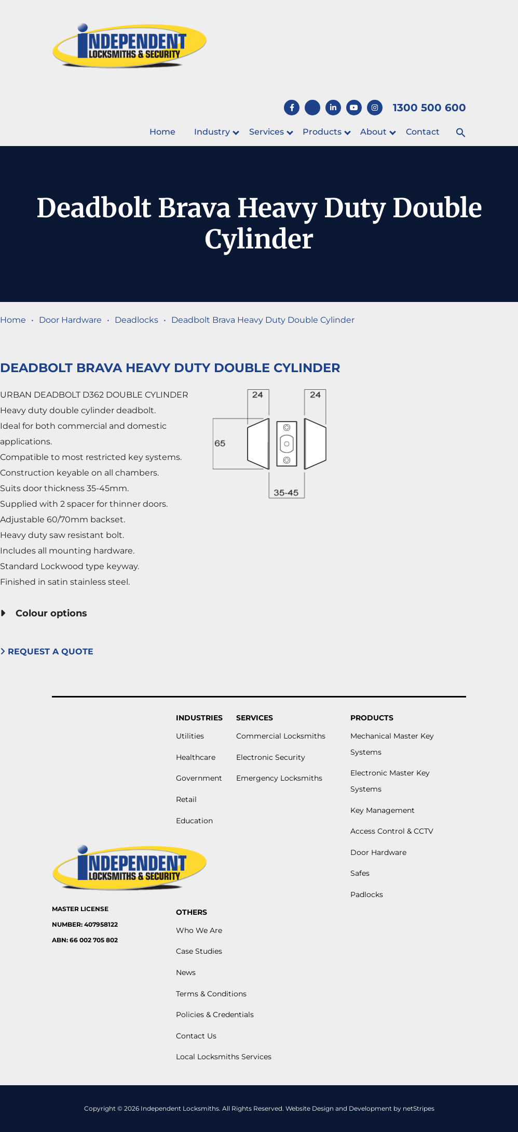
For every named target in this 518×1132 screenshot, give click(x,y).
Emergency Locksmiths (279, 778)
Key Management (382, 810)
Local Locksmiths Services (223, 1056)
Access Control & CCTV (391, 831)
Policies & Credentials (215, 1014)
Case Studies (199, 951)
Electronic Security (270, 757)
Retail (186, 799)
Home (162, 132)
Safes (360, 873)
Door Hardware (70, 320)
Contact (423, 132)
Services (266, 132)
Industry (212, 132)
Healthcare (195, 757)
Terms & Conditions (211, 993)
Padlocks (366, 894)
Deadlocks (136, 320)
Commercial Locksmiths (280, 736)
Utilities (190, 736)
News (186, 972)
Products (322, 132)
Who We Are (199, 930)
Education (194, 820)
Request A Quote (48, 651)
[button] (461, 133)
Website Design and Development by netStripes (359, 1108)
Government (199, 778)
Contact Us (196, 1036)
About (373, 132)
